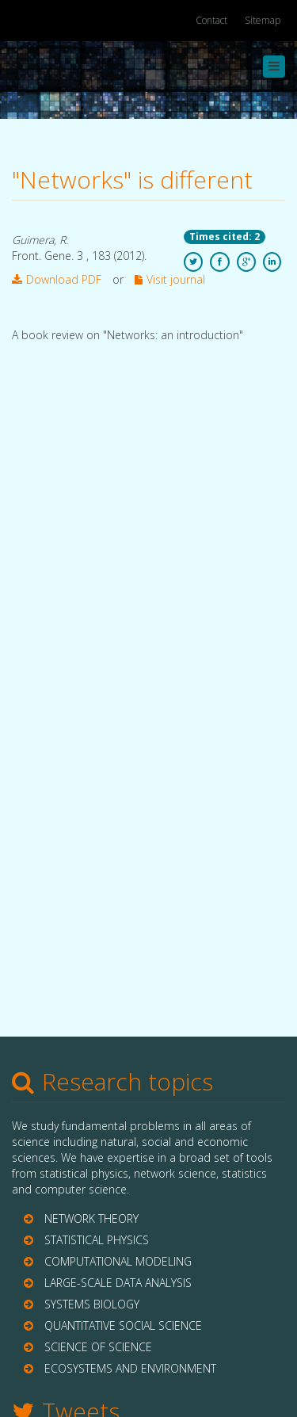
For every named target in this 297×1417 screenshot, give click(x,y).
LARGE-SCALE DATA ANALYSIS (118, 1282)
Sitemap (262, 20)
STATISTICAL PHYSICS (96, 1239)
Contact (211, 20)
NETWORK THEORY (91, 1218)
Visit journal (170, 279)
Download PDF (56, 279)
